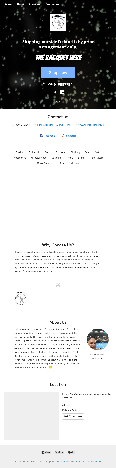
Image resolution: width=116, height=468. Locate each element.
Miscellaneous (39, 157)
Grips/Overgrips (46, 163)
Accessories (19, 157)
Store (8, 4)
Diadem (20, 152)
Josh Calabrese (61, 461)
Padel (48, 152)
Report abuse (94, 461)
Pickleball (34, 152)
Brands (82, 157)
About (20, 4)
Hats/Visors (96, 157)
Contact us (52, 4)
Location (35, 4)
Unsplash (79, 461)
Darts (97, 152)
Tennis (69, 157)
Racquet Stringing (69, 163)
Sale (87, 152)
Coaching (56, 157)
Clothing (75, 152)
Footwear (61, 152)
